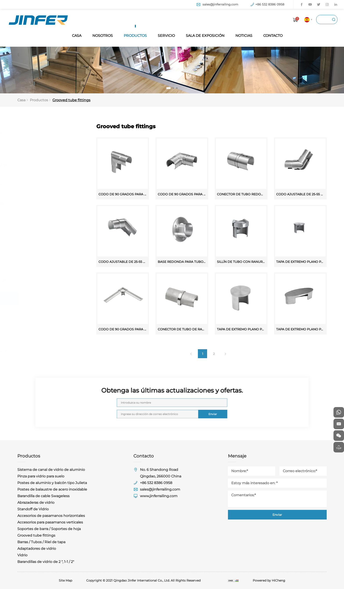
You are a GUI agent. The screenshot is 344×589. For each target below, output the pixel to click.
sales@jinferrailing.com (220, 4)
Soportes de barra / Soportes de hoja (47, 283)
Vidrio (25, 338)
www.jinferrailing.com (158, 496)
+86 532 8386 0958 (269, 4)
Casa (25, 100)
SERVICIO (166, 36)
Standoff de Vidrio (36, 229)
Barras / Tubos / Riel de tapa (44, 312)
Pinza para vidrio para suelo (43, 152)
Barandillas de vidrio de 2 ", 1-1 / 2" (48, 351)
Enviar (189, 407)
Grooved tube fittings (73, 100)
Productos (42, 100)
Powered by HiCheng (269, 580)
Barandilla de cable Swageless (46, 203)
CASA (76, 36)
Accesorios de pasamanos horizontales (43, 245)
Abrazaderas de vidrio (38, 216)
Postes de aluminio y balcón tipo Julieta (48, 168)
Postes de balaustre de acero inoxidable (45, 187)
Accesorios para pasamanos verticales (44, 264)
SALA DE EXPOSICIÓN (205, 36)
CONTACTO (273, 36)
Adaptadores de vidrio (39, 325)
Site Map (65, 580)
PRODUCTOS (135, 36)
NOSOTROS (102, 36)
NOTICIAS (243, 36)
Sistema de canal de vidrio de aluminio (46, 136)
